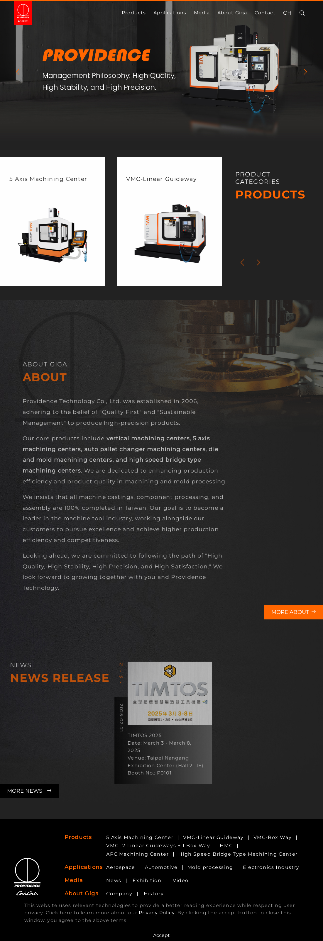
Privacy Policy (157, 912)
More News (29, 790)
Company (119, 893)
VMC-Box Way (272, 837)
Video (181, 880)
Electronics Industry (271, 867)
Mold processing (210, 867)
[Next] (305, 71)
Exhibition (147, 880)
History (154, 893)
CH (287, 13)
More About (293, 612)
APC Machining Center (137, 854)
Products (134, 13)
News (113, 880)
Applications (169, 13)
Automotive (161, 867)
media (202, 13)
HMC (226, 845)
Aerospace (120, 867)
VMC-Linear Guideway (213, 837)
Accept (161, 935)
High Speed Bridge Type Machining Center (237, 854)
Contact (265, 13)
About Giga (232, 13)
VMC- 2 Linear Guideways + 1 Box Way (158, 845)
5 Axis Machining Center (139, 837)
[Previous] (17, 71)
